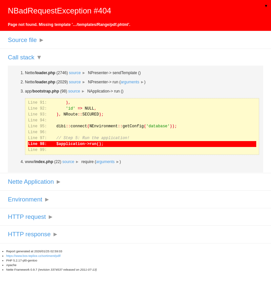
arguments (132, 82)
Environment (29, 199)
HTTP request (30, 216)
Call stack (25, 57)
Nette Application (35, 181)
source (77, 73)
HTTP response (33, 234)
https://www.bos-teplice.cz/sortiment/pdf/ (33, 256)
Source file (26, 39)
